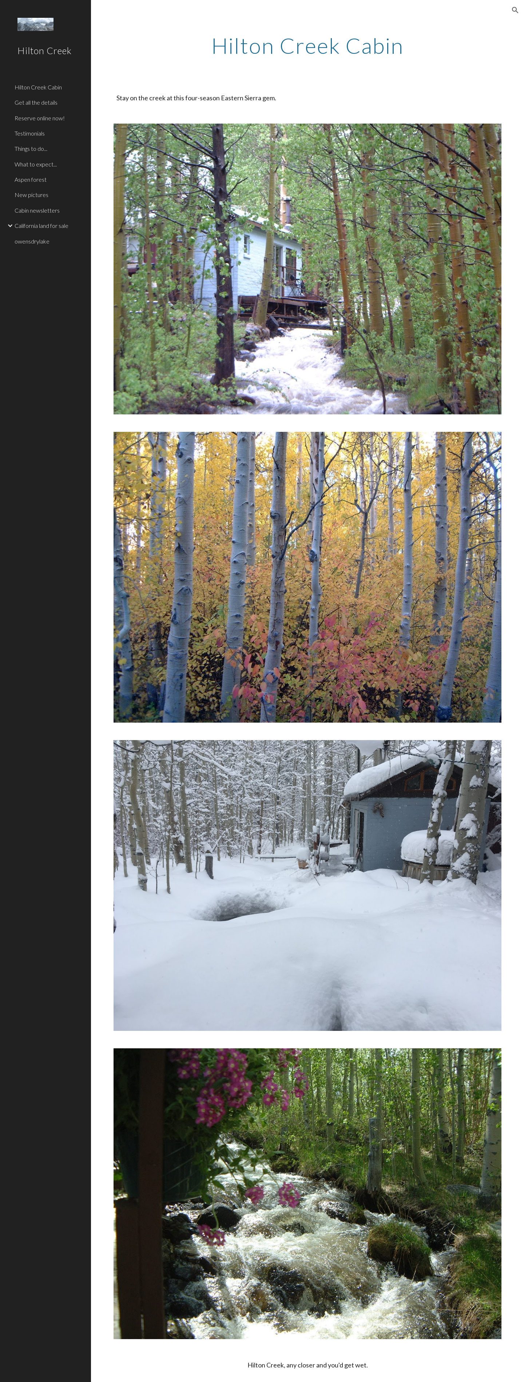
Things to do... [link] (31, 148)
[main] (307, 45)
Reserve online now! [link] (40, 118)
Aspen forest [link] (31, 179)
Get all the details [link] (36, 102)
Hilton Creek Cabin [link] (38, 87)
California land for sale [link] (41, 225)
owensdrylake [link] (32, 241)
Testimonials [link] (30, 133)
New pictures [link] (31, 194)
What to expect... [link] (36, 164)
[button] (515, 10)
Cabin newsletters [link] (37, 210)
